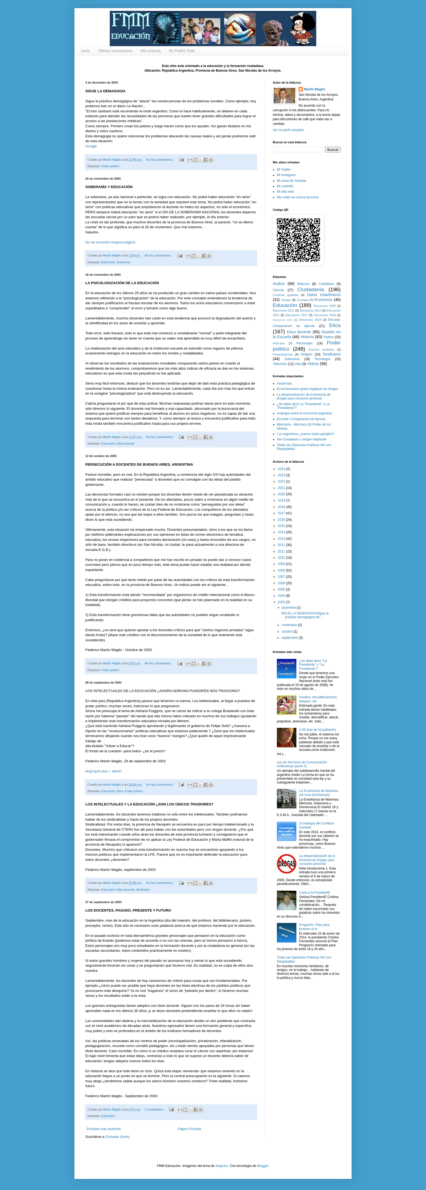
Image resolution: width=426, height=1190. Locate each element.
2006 (282, 583)
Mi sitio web (285, 191)
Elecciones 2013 (310, 310)
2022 (282, 481)
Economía (323, 299)
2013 (282, 539)
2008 (282, 570)
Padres (329, 337)
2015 (282, 526)
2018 (282, 507)
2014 (282, 532)
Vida (298, 364)
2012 (282, 545)
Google (91, 146)
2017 (282, 513)
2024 (282, 469)
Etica (120, 791)
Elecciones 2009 (325, 305)
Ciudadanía (310, 289)
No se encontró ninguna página (110, 242)
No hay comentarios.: (160, 159)
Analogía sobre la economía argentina (304, 413)
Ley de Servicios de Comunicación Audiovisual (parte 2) (302, 764)
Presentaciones (283, 354)
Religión (306, 354)
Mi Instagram (286, 175)
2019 (282, 500)
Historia (307, 337)
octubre (287, 631)
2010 (282, 558)
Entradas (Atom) (118, 1137)
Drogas (286, 300)
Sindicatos (143, 889)
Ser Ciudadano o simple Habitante (302, 439)
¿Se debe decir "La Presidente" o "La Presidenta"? (313, 665)
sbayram (221, 1166)
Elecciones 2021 (283, 319)
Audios (279, 283)
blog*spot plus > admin (103, 771)
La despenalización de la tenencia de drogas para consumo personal (303, 396)
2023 (282, 475)
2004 (282, 596)
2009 (282, 564)
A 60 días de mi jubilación (317, 730)
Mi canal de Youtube (291, 181)
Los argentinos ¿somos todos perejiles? (305, 434)
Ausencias (284, 383)
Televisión (280, 364)
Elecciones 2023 (310, 319)
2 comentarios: (155, 1109)
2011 (282, 551)
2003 (282, 602)
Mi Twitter (284, 170)
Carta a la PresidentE (314, 892)
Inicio (85, 51)
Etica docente (125, 443)
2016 (282, 520)
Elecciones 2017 (297, 315)
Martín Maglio (314, 89)
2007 (282, 577)
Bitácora (303, 284)
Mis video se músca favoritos (298, 197)
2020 (282, 494)
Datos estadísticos (324, 295)
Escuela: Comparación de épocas (301, 419)
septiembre (290, 638)
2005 (282, 589)
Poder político (110, 166)
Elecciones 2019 (325, 315)
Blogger (262, 1166)
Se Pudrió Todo (182, 51)
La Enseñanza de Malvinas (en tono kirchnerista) (318, 792)
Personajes (304, 343)
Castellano (326, 284)
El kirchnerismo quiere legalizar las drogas (307, 389)
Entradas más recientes (104, 1129)
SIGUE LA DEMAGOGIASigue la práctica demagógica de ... (304, 615)
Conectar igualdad (285, 295)
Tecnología (322, 359)
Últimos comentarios (115, 51)
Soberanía (123, 262)
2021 (282, 488)
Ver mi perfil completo (288, 130)
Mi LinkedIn (285, 186)
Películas (279, 343)
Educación (108, 262)
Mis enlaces (151, 51)
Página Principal (189, 1129)
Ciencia (278, 290)
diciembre (289, 608)
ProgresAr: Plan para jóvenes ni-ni (314, 927)
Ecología (302, 300)
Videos (313, 363)
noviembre (290, 625)
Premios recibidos (321, 349)
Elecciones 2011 (283, 310)
